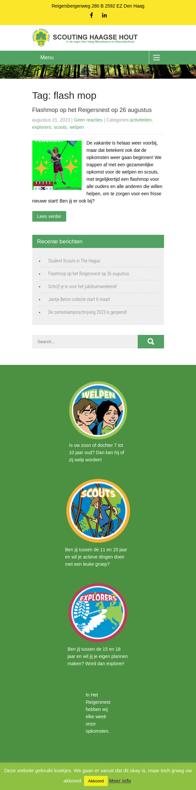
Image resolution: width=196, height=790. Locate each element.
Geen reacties (88, 120)
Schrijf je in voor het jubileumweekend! (82, 286)
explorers (41, 127)
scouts (60, 127)
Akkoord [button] (96, 780)
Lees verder (49, 216)
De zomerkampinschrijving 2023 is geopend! (87, 312)
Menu (47, 57)
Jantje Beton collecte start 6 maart (79, 299)
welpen (77, 127)
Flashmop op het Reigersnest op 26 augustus (92, 110)
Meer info (120, 780)
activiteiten (141, 120)
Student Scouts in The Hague (74, 260)
